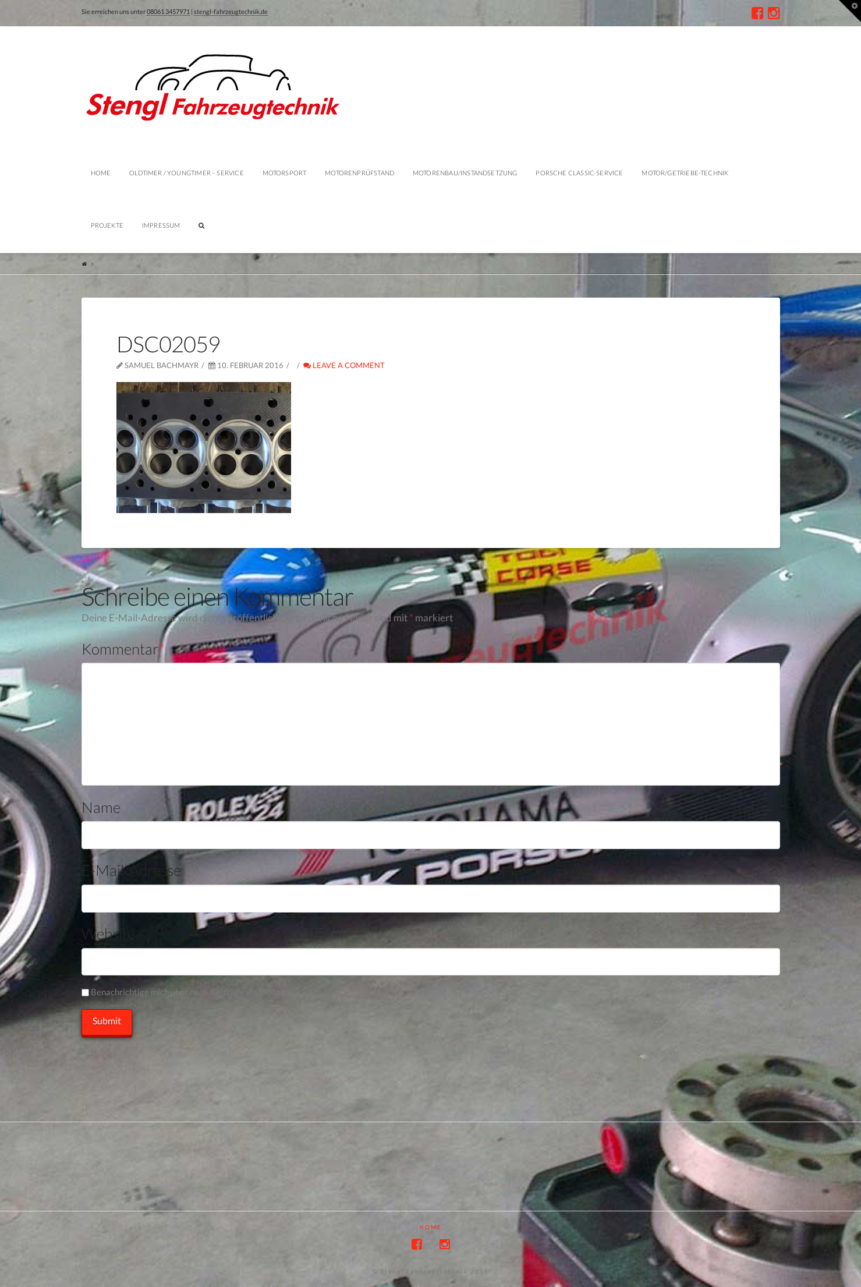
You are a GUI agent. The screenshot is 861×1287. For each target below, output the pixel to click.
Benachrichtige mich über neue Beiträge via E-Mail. (188, 992)
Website (108, 933)
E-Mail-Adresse (131, 870)
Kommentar (123, 648)
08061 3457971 (168, 11)
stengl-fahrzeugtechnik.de (231, 11)
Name (101, 807)
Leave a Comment (344, 365)
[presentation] (170, 1060)
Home (430, 1227)
